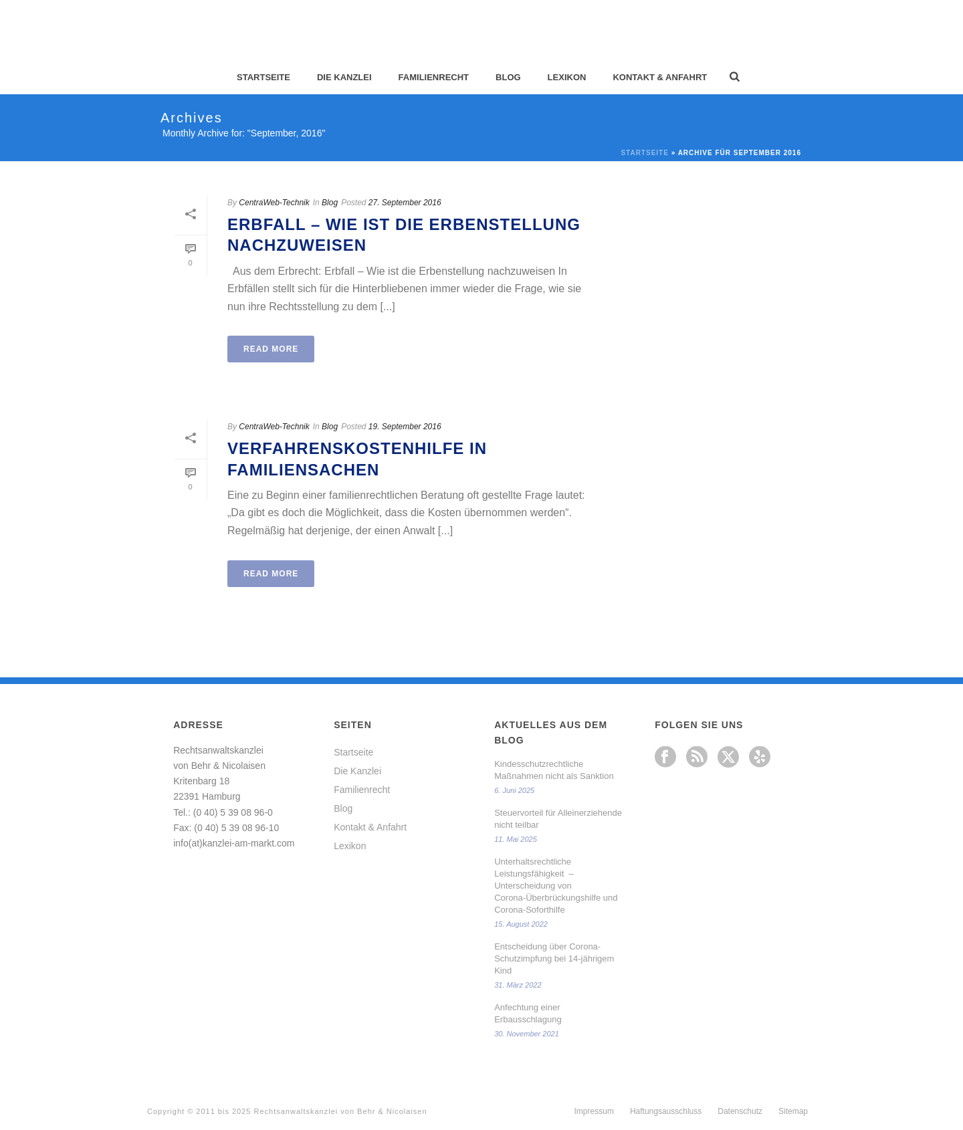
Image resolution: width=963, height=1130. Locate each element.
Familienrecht (434, 77)
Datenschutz (740, 1111)
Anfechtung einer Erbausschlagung (527, 1013)
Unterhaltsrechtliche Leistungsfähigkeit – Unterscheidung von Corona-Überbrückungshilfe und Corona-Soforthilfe (555, 886)
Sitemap (793, 1111)
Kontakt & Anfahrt (660, 77)
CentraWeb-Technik (274, 202)
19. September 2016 (404, 426)
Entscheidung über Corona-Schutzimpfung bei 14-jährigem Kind (554, 958)
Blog (508, 77)
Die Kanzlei (344, 77)
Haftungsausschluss (666, 1111)
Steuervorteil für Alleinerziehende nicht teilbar (558, 819)
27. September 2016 (404, 202)
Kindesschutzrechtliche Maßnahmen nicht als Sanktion (553, 770)
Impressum (594, 1111)
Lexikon (567, 77)
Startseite (263, 77)
